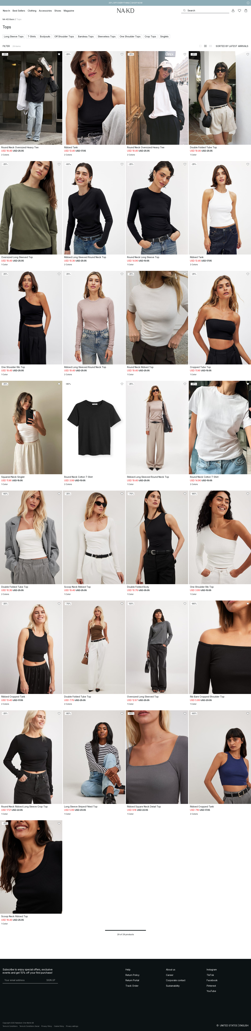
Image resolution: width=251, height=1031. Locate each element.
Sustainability (173, 985)
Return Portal (132, 980)
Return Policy (132, 975)
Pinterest (211, 985)
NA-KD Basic (9, 19)
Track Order (131, 985)
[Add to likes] (59, 54)
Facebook (212, 980)
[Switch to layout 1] (200, 46)
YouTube (211, 991)
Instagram (212, 969)
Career (169, 975)
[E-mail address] (23, 980)
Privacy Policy (46, 1026)
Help (127, 969)
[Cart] (245, 10)
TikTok (210, 975)
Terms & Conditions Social (29, 1026)
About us (170, 969)
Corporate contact (175, 980)
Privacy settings (72, 1026)
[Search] (205, 10)
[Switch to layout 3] (210, 46)
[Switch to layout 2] (205, 46)
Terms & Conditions (10, 1026)
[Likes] (239, 10)
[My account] (233, 10)
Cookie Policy (59, 1026)
